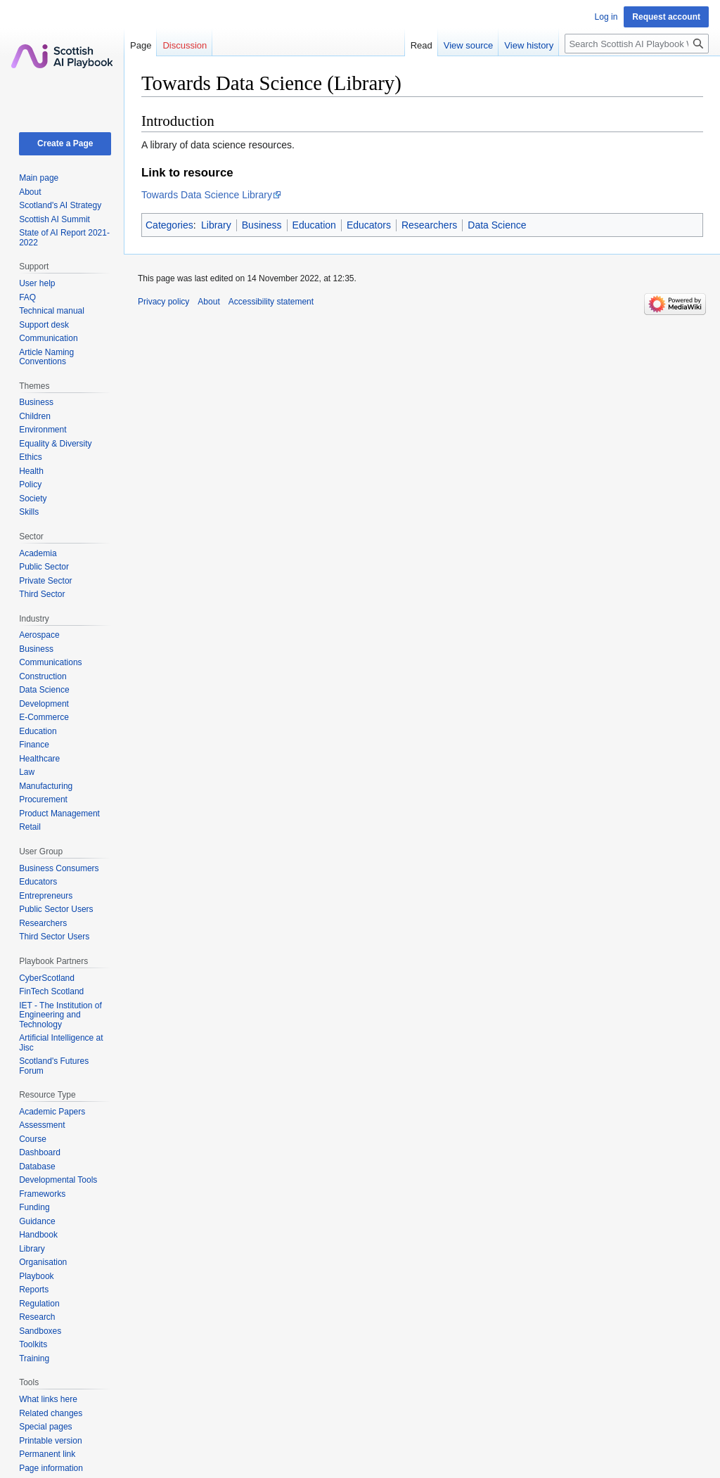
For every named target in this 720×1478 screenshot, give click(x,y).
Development (44, 704)
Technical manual (51, 311)
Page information (51, 1468)
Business (262, 225)
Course (32, 1139)
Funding (34, 1207)
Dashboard (39, 1152)
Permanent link (47, 1454)
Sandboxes (40, 1331)
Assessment (42, 1125)
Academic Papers (52, 1112)
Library (216, 225)
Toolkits (33, 1344)
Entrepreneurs (45, 896)
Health (31, 471)
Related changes (50, 1413)
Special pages (45, 1427)
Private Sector (45, 581)
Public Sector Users (56, 909)
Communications (50, 662)
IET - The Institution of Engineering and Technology (60, 1015)
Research (37, 1317)
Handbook (38, 1235)
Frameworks (42, 1194)
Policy (30, 484)
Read (421, 45)
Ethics (30, 457)
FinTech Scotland (51, 991)
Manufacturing (45, 786)
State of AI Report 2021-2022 (64, 238)
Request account (666, 17)
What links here (48, 1399)
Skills (29, 512)
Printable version (50, 1441)
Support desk (44, 325)
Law (26, 772)
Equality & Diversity (55, 444)
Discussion (184, 45)
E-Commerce (44, 717)
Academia (37, 553)
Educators (369, 225)
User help (37, 283)
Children (35, 416)
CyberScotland (47, 978)
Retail (30, 827)
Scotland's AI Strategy (60, 205)
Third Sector (42, 594)
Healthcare (39, 759)
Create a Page (65, 143)
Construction (42, 676)
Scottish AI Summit (54, 219)
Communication (48, 338)
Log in (606, 17)
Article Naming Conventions (46, 357)
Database (37, 1166)
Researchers (429, 225)
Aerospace (39, 635)
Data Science (497, 225)
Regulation (39, 1304)
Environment (42, 430)
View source (469, 45)
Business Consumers (58, 868)
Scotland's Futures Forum (54, 1066)
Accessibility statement (271, 302)
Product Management (59, 813)
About (30, 192)
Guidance (37, 1221)
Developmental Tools (58, 1180)
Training (34, 1358)
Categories (169, 225)
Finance (34, 745)
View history (528, 45)
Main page (38, 178)
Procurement (43, 799)
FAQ (27, 297)
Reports (34, 1289)
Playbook (36, 1276)
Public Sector (44, 567)
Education (314, 225)
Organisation (43, 1262)
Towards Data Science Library (206, 194)
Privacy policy (163, 302)
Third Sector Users (54, 937)
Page (140, 45)
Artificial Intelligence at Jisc (61, 1043)
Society (32, 498)
